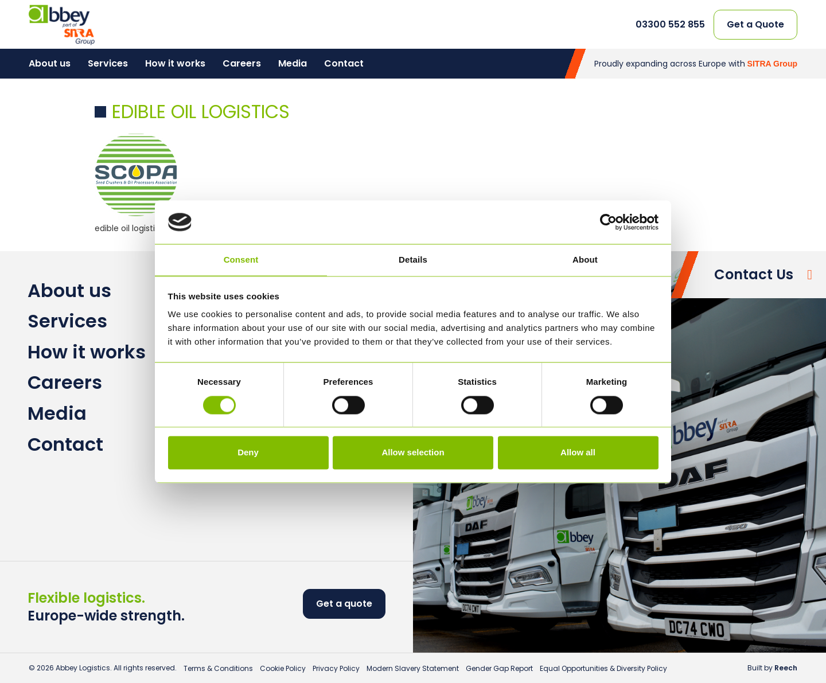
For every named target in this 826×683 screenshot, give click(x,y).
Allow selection (412, 453)
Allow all (577, 453)
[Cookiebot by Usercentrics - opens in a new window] (608, 222)
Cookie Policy (283, 668)
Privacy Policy (336, 668)
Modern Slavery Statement (413, 668)
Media (292, 63)
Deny (248, 453)
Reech (785, 668)
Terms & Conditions (218, 668)
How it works (175, 63)
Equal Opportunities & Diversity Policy (603, 668)
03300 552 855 (670, 24)
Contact (344, 63)
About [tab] (585, 260)
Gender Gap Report (499, 668)
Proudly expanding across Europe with (695, 63)
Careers (242, 63)
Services (108, 63)
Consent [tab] (241, 260)
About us (50, 63)
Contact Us (753, 274)
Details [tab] (413, 260)
